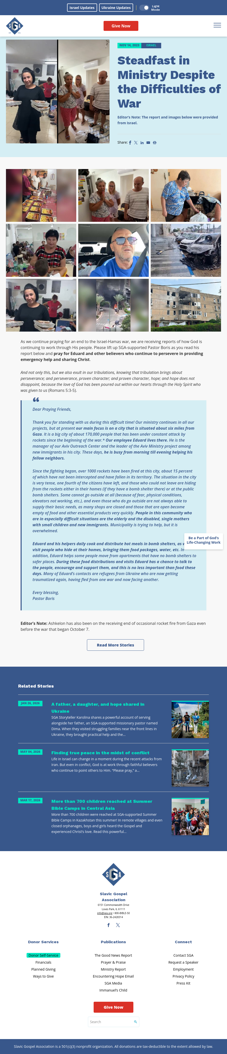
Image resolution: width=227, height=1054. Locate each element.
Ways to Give (43, 976)
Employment (183, 969)
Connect (183, 941)
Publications (113, 941)
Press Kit (183, 983)
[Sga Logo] (14, 26)
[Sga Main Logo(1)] (113, 874)
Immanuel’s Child (113, 990)
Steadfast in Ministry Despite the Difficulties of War (169, 82)
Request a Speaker (183, 962)
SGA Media (113, 983)
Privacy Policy (183, 976)
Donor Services (43, 941)
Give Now (121, 26)
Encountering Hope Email (113, 976)
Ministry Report (113, 969)
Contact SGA (183, 955)
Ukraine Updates (116, 7)
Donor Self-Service (43, 955)
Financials (43, 962)
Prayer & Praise (113, 962)
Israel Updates (82, 7)
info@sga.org (104, 913)
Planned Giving (43, 969)
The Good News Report (113, 955)
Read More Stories (115, 645)
